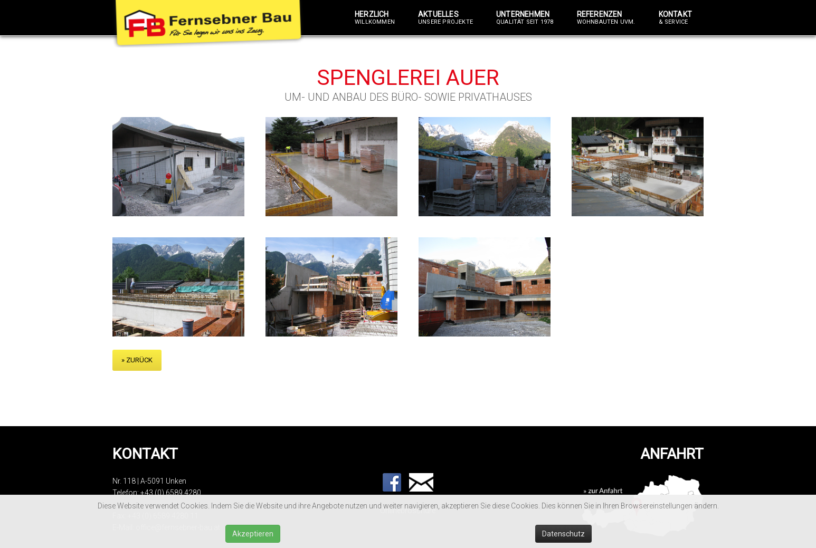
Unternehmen (525, 18)
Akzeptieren (252, 534)
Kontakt (675, 18)
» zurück (137, 360)
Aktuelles (445, 18)
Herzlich (375, 18)
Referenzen (606, 18)
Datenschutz (563, 534)
